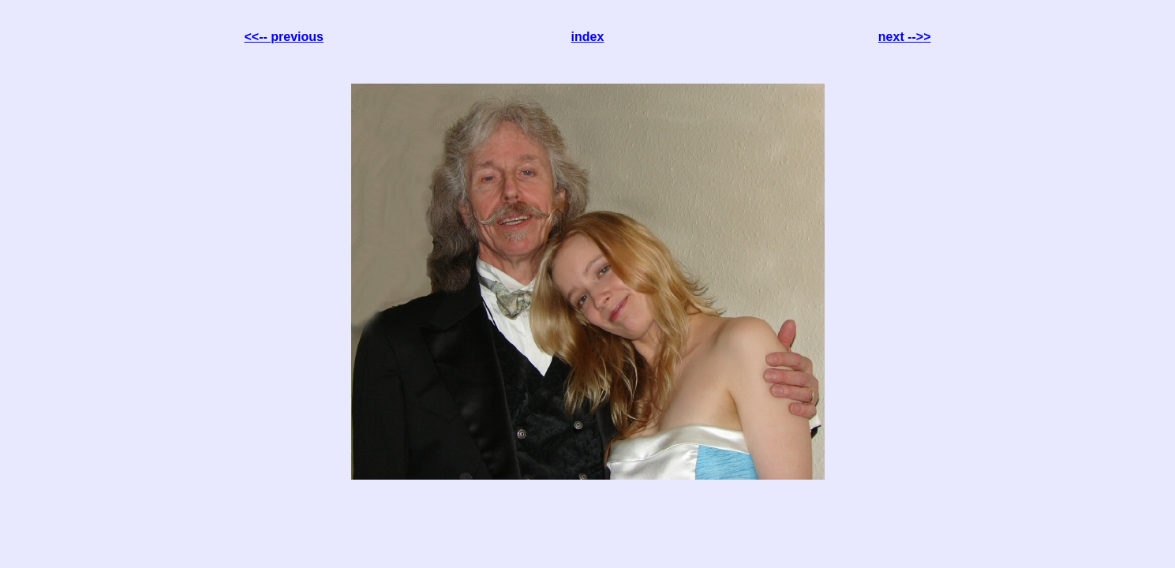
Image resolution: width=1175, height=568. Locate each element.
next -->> (904, 36)
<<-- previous (284, 36)
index (587, 36)
